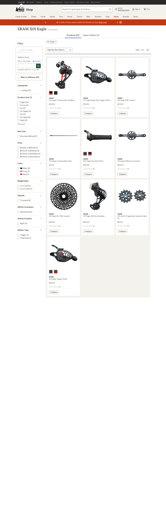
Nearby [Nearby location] (36, 61)
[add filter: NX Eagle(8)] (22, 117)
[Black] (85, 154)
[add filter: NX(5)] (20, 114)
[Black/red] (90, 154)
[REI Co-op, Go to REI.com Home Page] (19, 9)
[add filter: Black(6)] (22, 168)
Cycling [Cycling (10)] (24, 90)
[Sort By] (59, 50)
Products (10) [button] (73, 35)
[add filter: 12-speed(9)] (22, 200)
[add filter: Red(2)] (21, 174)
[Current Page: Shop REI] (21, 2)
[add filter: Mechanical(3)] (23, 212)
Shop (29, 9)
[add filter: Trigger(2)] (21, 235)
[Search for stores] (38, 66)
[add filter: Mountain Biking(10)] (25, 136)
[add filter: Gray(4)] (22, 171)
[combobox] (87, 9)
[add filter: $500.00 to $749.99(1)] (27, 157)
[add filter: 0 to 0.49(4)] (22, 186)
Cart (146, 9)
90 (148, 49)
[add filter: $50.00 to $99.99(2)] (26, 148)
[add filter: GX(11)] (20, 108)
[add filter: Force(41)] (21, 105)
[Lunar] (56, 93)
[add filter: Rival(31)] (20, 120)
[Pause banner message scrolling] (120, 22)
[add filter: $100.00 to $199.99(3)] (27, 151)
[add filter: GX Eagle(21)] (22, 111)
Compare (54, 113)
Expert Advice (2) (91, 35)
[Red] (51, 93)
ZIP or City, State (24, 61)
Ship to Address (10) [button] (28, 77)
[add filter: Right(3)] (21, 223)
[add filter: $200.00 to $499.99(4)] (27, 154)
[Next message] (117, 22)
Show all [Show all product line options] (21, 124)
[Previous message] (45, 22)
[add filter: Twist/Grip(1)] (23, 238)
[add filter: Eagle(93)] (21, 102)
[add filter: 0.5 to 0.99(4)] (23, 189)
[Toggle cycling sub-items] (19, 90)
